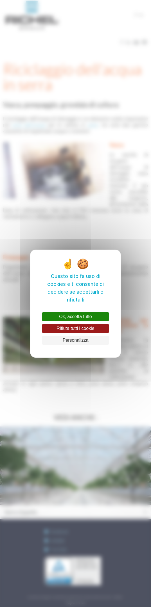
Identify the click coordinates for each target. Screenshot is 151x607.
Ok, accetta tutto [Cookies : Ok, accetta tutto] (75, 316)
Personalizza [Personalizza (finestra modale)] (76, 340)
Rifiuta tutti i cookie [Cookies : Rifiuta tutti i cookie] (75, 328)
